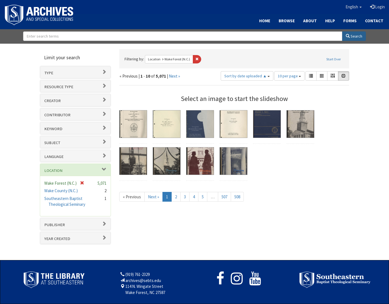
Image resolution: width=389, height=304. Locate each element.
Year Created (57, 238)
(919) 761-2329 (137, 274)
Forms (350, 20)
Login (377, 6)
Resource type (58, 86)
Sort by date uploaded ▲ (247, 75)
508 (237, 196)
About (310, 20)
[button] (353, 7)
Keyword (53, 128)
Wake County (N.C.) (61, 190)
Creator (52, 100)
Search (354, 36)
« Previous (132, 196)
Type (48, 72)
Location (53, 170)
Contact (374, 20)
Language (54, 156)
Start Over (333, 59)
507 (224, 196)
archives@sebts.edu (143, 280)
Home (264, 20)
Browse (287, 20)
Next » (174, 76)
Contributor (57, 114)
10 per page (289, 75)
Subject (52, 142)
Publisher (54, 224)
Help (330, 20)
